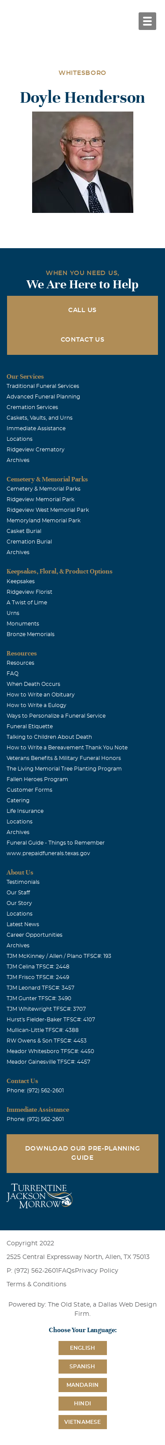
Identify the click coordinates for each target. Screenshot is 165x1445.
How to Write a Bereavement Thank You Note (67, 747)
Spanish (82, 1366)
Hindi (82, 1403)
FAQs (66, 1271)
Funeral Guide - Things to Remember (56, 842)
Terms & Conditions (36, 1284)
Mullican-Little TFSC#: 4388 (43, 1030)
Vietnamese (82, 1422)
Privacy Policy (96, 1271)
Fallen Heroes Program (37, 779)
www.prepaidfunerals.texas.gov (48, 853)
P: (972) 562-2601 (32, 1271)
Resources (20, 663)
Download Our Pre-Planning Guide (82, 1153)
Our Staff (18, 892)
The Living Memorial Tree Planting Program (64, 768)
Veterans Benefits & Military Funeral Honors (64, 758)
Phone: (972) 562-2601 (35, 1090)
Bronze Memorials (31, 634)
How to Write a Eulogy (36, 705)
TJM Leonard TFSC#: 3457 (40, 988)
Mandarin (82, 1385)
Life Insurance (25, 811)
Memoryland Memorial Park (44, 520)
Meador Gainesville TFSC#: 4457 (48, 1062)
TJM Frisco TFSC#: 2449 (38, 977)
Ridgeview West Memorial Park (48, 510)
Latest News (23, 924)
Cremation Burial (29, 541)
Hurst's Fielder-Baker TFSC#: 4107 (51, 1019)
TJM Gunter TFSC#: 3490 (39, 998)
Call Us (82, 310)
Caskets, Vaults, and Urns (40, 418)
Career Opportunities (34, 935)
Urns (13, 613)
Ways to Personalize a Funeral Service (56, 716)
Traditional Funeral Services (43, 386)
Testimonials (23, 882)
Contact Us (83, 340)
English (82, 1348)
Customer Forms (29, 790)
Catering (18, 800)
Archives (18, 460)
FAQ (12, 673)
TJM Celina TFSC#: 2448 (38, 966)
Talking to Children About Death (49, 737)
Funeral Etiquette (30, 726)
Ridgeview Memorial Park (40, 499)
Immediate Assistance (36, 428)
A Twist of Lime (27, 602)
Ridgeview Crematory (36, 449)
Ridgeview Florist (29, 592)
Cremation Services (32, 407)
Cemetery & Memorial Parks (44, 489)
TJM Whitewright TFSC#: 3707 (46, 1009)
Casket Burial (24, 531)
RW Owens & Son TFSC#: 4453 (47, 1040)
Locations (20, 439)
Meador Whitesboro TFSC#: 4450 (50, 1051)
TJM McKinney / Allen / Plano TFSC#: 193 (59, 956)
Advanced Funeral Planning (43, 396)
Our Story (19, 903)
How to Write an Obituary (41, 694)
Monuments (23, 623)
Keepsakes (21, 581)
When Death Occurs (33, 684)
